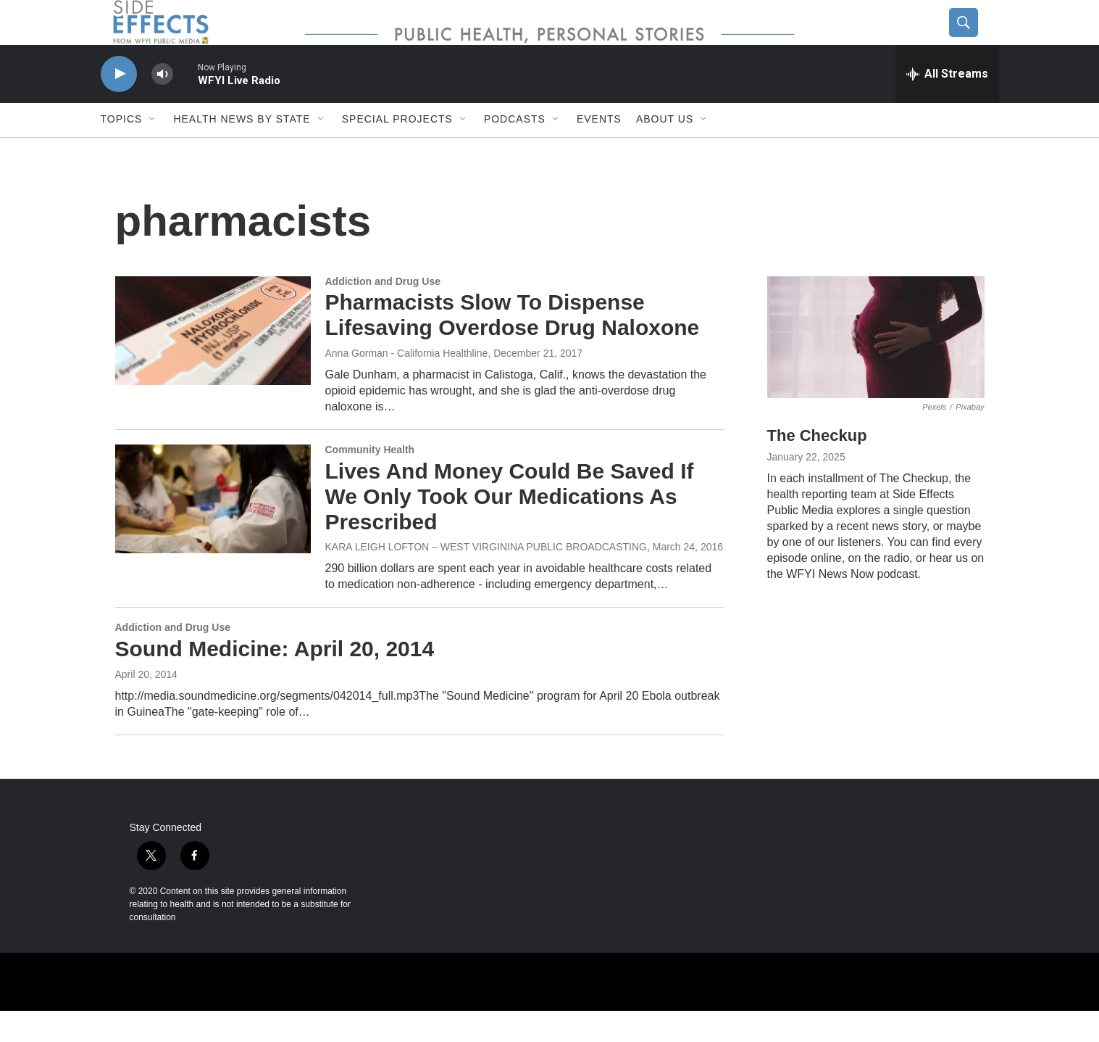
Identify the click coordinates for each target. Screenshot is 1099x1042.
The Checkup (817, 467)
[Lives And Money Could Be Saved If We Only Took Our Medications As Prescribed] (213, 530)
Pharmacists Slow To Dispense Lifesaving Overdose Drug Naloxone (512, 346)
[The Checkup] (876, 368)
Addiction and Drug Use (382, 312)
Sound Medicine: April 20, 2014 (275, 680)
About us (664, 151)
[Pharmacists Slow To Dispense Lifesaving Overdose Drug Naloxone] (213, 361)
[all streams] (947, 105)
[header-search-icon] (975, 38)
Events (599, 151)
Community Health (370, 481)
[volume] (162, 105)
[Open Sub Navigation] (153, 151)
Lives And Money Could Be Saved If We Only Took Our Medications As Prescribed (509, 527)
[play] (118, 105)
